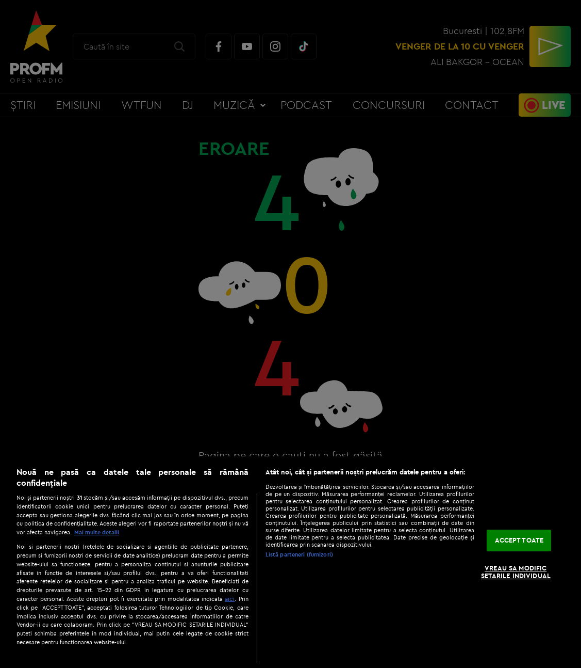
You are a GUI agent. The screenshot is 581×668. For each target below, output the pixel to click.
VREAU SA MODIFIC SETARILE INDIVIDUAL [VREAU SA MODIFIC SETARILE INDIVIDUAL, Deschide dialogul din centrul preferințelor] (516, 572)
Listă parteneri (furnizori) (299, 554)
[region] (290, 562)
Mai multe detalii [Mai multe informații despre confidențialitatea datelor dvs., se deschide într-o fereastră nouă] (96, 532)
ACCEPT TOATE (519, 540)
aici (230, 598)
